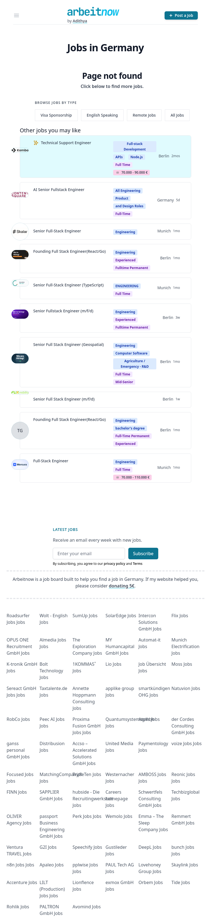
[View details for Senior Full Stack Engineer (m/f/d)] (20, 400)
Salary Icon (117, 172)
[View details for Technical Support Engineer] (20, 156)
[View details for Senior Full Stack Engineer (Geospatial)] (20, 362)
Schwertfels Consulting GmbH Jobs (150, 798)
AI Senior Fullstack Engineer (58, 189)
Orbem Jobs (150, 882)
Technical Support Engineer (66, 142)
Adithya (80, 20)
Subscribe (143, 554)
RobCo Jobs (18, 719)
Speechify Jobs (87, 847)
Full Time (122, 164)
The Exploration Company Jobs (87, 646)
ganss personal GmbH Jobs (18, 750)
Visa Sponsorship (56, 115)
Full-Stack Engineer (50, 460)
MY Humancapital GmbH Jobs (120, 646)
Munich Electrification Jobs (185, 646)
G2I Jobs (48, 847)
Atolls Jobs (149, 719)
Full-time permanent (132, 436)
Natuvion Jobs (185, 688)
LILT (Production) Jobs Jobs (52, 889)
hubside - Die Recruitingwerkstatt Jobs (93, 798)
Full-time (122, 213)
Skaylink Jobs (184, 865)
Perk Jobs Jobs (87, 816)
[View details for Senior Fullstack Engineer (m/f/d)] (20, 318)
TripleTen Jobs (87, 774)
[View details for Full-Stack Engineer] (20, 468)
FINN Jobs (17, 792)
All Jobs (177, 115)
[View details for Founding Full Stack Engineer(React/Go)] (20, 258)
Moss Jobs (181, 664)
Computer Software (131, 353)
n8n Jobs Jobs (20, 865)
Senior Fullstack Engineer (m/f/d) (63, 310)
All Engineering (127, 190)
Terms (137, 563)
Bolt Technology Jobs (51, 670)
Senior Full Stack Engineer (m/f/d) (64, 399)
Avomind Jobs (87, 907)
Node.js (137, 157)
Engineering (125, 232)
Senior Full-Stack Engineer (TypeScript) (68, 285)
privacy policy (114, 563)
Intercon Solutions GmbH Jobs (150, 622)
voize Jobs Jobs (186, 743)
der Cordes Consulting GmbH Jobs (183, 725)
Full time (122, 374)
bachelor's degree (130, 428)
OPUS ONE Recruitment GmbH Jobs (19, 646)
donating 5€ (121, 586)
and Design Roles (129, 206)
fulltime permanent (131, 267)
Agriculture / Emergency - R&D (135, 364)
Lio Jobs (113, 664)
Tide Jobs (180, 882)
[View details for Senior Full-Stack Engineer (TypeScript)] (20, 288)
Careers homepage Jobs (117, 798)
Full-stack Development (135, 146)
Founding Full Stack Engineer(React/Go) (69, 251)
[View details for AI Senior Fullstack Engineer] (20, 201)
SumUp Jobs (85, 616)
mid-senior (124, 382)
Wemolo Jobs (119, 816)
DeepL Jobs (150, 847)
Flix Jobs (179, 616)
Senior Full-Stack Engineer (57, 230)
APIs (119, 157)
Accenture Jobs (22, 882)
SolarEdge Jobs (121, 616)
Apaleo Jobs (52, 865)
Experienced (125, 260)
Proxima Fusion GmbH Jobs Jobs (87, 725)
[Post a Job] (181, 15)
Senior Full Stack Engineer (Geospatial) (68, 344)
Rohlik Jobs (18, 907)
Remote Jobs (144, 115)
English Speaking (102, 115)
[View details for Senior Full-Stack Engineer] (20, 231)
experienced (125, 443)
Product (121, 198)
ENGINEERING (126, 286)
